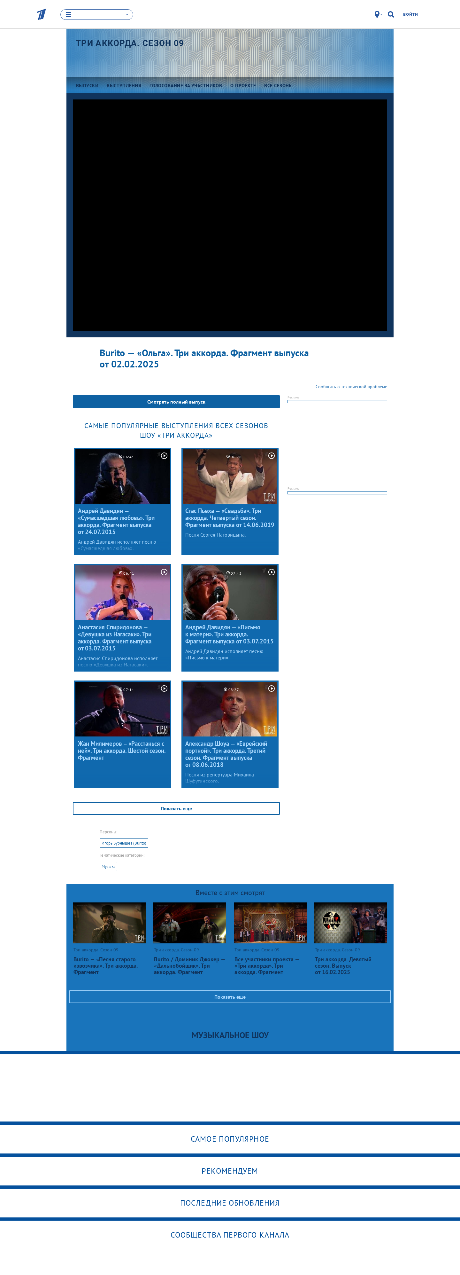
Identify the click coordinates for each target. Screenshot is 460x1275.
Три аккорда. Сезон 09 (130, 43)
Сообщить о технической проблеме (351, 387)
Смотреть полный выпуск (176, 401)
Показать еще (176, 808)
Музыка (108, 866)
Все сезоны (278, 86)
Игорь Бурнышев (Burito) (124, 843)
